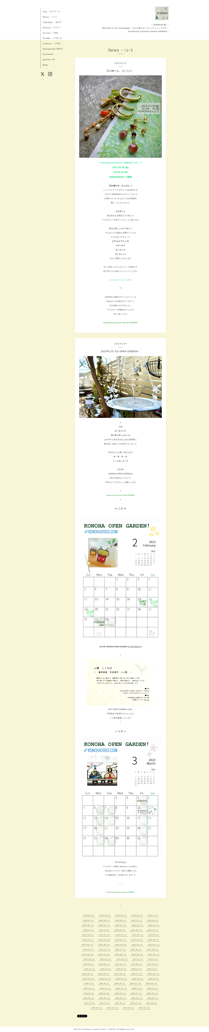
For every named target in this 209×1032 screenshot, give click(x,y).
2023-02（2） (154, 945)
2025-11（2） (88, 920)
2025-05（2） (88, 925)
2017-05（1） (97, 1008)
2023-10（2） (121, 940)
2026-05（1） (89, 915)
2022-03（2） (89, 959)
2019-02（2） (122, 988)
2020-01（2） (138, 979)
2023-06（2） (88, 945)
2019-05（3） (89, 988)
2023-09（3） (137, 940)
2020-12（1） (137, 969)
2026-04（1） (105, 915)
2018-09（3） (120, 993)
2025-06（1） (153, 920)
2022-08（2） (88, 954)
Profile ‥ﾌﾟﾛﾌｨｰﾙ (52, 38)
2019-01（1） (137, 988)
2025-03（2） (121, 925)
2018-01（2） (153, 998)
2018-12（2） (152, 988)
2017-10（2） (120, 1003)
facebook (48, 54)
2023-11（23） (105, 940)
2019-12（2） (153, 979)
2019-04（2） (105, 988)
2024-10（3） (120, 930)
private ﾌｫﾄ (49, 59)
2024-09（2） (137, 930)
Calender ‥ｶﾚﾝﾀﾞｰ (53, 22)
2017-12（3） (89, 1003)
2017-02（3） (144, 1008)
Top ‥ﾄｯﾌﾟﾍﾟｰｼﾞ (51, 11)
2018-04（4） (105, 998)
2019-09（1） (120, 983)
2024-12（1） (89, 930)
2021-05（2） (137, 964)
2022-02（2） (106, 959)
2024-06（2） (88, 935)
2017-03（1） (128, 1008)
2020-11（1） (152, 969)
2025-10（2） (104, 920)
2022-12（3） (105, 949)
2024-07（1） (153, 930)
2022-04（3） (154, 954)
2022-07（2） (104, 954)
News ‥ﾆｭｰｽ (50, 17)
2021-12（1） (138, 959)
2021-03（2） (90, 969)
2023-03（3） (138, 945)
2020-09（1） (104, 974)
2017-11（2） (105, 1003)
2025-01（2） (154, 925)
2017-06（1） (152, 1003)
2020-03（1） (105, 979)
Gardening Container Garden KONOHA (98, 1029)
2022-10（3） (136, 949)
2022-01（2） (122, 959)
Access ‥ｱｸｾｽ (50, 32)
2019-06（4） (152, 983)
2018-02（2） (137, 998)
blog (45, 64)
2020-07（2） (137, 974)
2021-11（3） (153, 959)
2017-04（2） (113, 1008)
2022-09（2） (153, 949)
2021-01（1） (121, 969)
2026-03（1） (121, 915)
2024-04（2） (105, 935)
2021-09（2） (104, 964)
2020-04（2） (89, 979)
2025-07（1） (137, 920)
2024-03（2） (121, 935)
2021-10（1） (88, 964)
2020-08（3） (120, 974)
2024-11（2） (104, 930)
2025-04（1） (104, 925)
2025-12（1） (153, 915)
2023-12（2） (88, 940)
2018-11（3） (89, 993)
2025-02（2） (138, 925)
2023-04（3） (121, 945)
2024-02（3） (138, 935)
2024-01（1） (154, 935)
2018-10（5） (104, 993)
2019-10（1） (104, 983)
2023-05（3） (104, 945)
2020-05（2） (154, 974)
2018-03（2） (121, 998)
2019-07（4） (136, 983)
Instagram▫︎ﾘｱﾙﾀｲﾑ (53, 48)
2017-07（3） (136, 1003)
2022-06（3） (121, 954)
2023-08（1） (154, 940)
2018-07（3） (136, 993)
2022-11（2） (120, 949)
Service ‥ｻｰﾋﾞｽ (51, 27)
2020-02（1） (122, 979)
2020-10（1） (88, 974)
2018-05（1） (89, 998)
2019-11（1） (89, 983)
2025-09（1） (121, 920)
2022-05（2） (137, 954)
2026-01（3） (137, 915)
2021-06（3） (121, 964)
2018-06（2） (152, 993)
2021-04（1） (153, 964)
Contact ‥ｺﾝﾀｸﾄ (52, 43)
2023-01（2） (89, 949)
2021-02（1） (106, 969)
